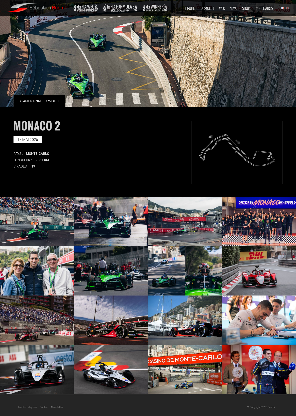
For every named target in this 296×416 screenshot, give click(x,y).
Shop (246, 8)
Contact (44, 407)
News (233, 8)
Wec (222, 8)
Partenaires (264, 8)
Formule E (206, 8)
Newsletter (57, 407)
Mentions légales (27, 407)
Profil (190, 8)
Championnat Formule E (39, 101)
